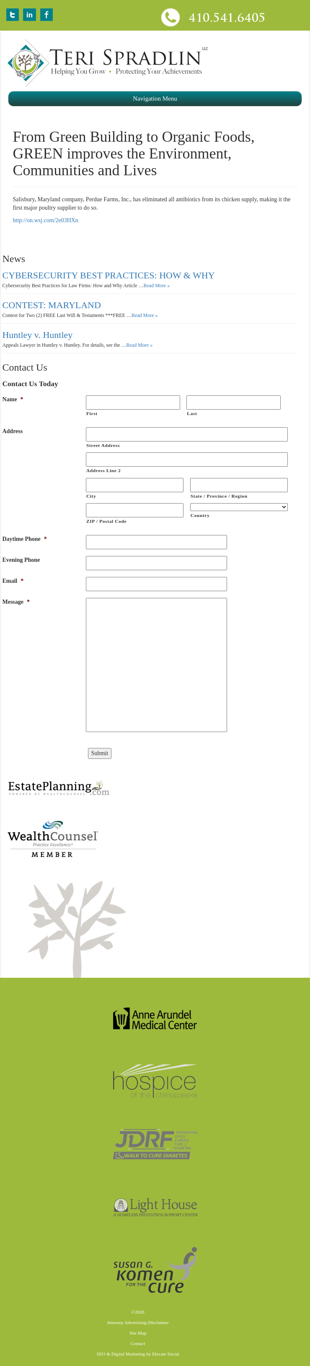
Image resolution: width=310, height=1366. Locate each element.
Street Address (103, 445)
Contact (138, 1343)
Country (200, 515)
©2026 (138, 1311)
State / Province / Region (219, 496)
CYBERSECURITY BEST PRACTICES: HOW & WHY (108, 275)
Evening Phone (21, 560)
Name (12, 399)
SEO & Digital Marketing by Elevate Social (138, 1353)
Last (192, 413)
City (91, 496)
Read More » (157, 285)
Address (12, 431)
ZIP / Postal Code (106, 521)
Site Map (138, 1332)
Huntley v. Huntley (37, 335)
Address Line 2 (103, 470)
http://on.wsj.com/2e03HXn (45, 220)
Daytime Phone (24, 539)
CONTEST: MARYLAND (51, 305)
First (92, 413)
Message (16, 602)
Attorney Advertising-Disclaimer (138, 1322)
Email (12, 581)
